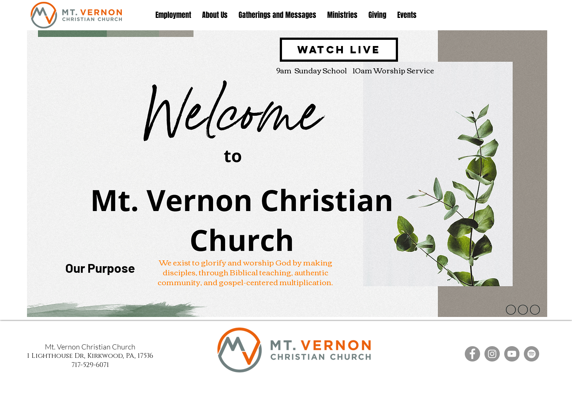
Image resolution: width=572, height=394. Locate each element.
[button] (215, 15)
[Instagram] (492, 354)
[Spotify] (531, 354)
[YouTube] (511, 354)
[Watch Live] (339, 50)
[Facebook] (472, 354)
